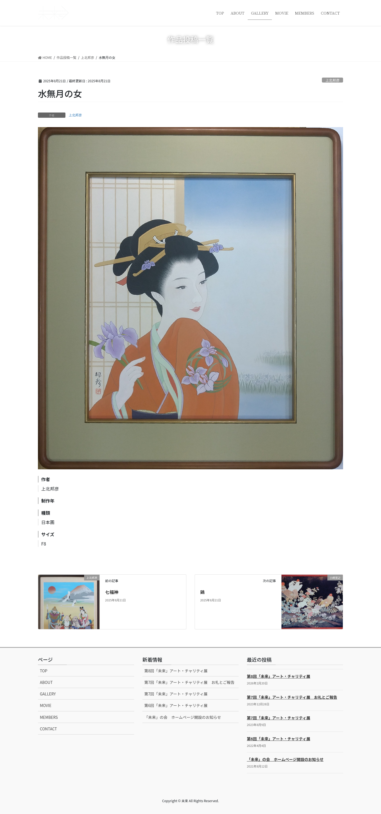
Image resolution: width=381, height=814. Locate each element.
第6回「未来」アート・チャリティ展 (176, 705)
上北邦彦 (332, 80)
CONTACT (48, 728)
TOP (43, 670)
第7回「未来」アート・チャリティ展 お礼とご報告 (189, 682)
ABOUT (46, 682)
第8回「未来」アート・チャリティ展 (176, 670)
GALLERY (48, 694)
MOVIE (45, 705)
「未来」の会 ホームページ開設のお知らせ (182, 717)
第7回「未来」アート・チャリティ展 (176, 694)
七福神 (111, 592)
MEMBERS (49, 717)
